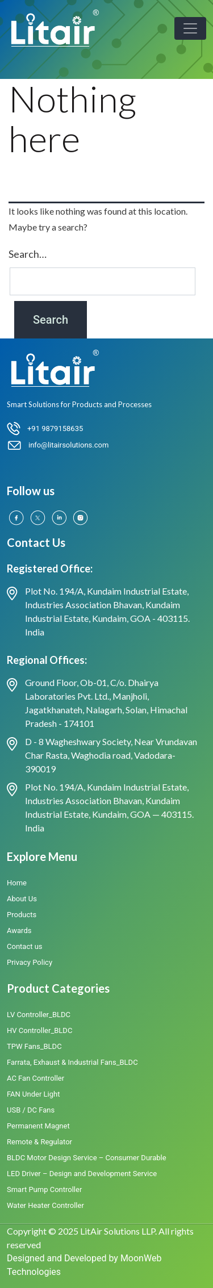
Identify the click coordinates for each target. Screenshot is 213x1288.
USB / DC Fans (31, 1110)
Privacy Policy (29, 962)
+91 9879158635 (55, 428)
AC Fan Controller (35, 1078)
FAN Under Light (33, 1094)
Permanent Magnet (38, 1126)
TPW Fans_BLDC (34, 1046)
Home (17, 883)
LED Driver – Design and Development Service (82, 1173)
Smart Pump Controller (44, 1189)
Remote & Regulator (39, 1142)
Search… (28, 254)
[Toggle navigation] (190, 28)
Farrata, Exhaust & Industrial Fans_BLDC (72, 1062)
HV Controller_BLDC (39, 1030)
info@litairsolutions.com (68, 445)
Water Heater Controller (45, 1205)
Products (21, 914)
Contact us (25, 946)
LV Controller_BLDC (38, 1014)
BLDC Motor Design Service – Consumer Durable (86, 1157)
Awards (19, 930)
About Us (22, 898)
